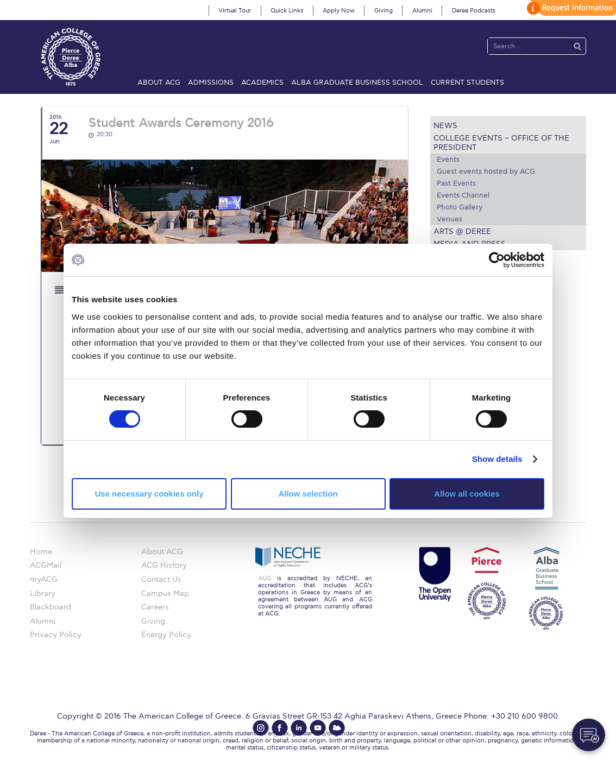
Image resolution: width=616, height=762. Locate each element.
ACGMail (45, 565)
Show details (497, 458)
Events (448, 159)
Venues (449, 219)
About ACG (158, 82)
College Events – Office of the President (501, 143)
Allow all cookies (467, 493)
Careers (155, 607)
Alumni (422, 10)
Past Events (456, 183)
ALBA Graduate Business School (357, 82)
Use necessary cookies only (149, 493)
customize (570, 8)
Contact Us (161, 579)
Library (42, 593)
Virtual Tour (234, 10)
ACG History (164, 565)
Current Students (467, 82)
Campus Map (165, 593)
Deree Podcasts (473, 10)
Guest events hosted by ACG (486, 171)
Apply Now (339, 10)
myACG (44, 579)
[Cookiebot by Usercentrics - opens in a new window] (496, 260)
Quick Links (287, 10)
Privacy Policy (55, 634)
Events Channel (463, 195)
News (445, 125)
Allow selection (307, 493)
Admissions (211, 82)
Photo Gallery (459, 207)
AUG (264, 578)
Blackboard (50, 607)
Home (41, 551)
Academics (262, 82)
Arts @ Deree (462, 231)
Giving (383, 10)
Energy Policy (166, 634)
